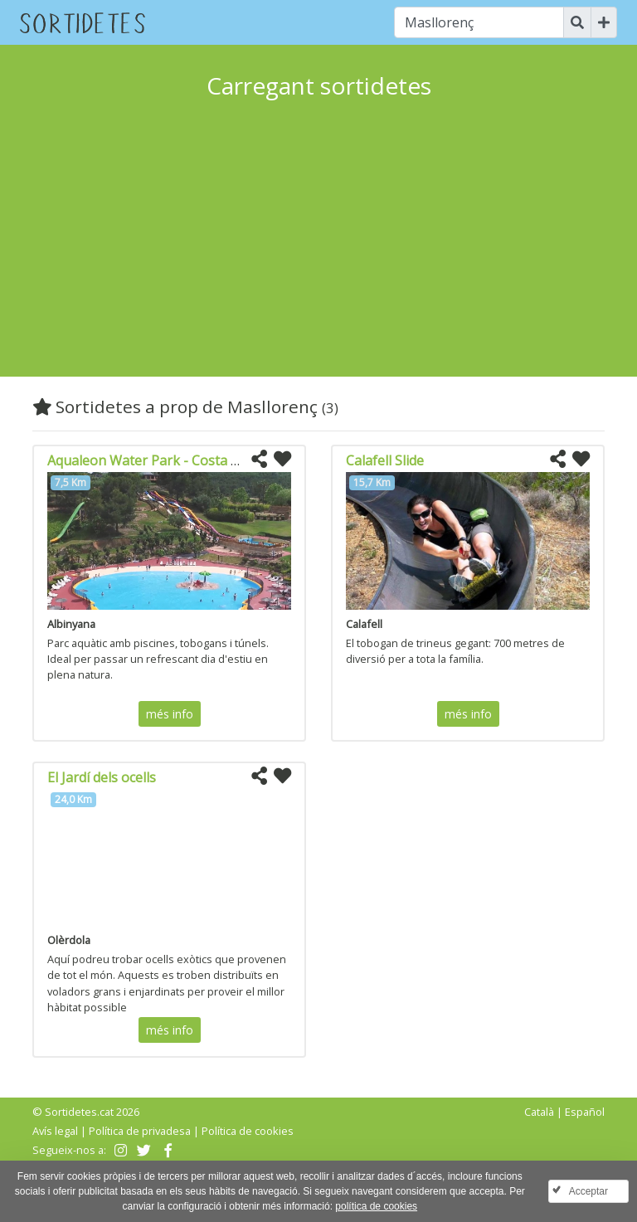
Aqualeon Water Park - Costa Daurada (165, 460)
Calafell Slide (385, 460)
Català (539, 1111)
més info (169, 714)
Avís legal (55, 1130)
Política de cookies (248, 1130)
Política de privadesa (140, 1130)
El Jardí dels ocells (101, 777)
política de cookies (376, 1206)
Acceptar (588, 1191)
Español (585, 1111)
